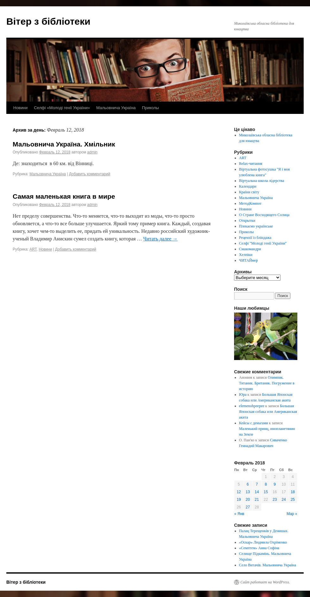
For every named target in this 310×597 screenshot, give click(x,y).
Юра (243, 394)
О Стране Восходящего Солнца (264, 215)
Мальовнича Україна (116, 107)
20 (248, 499)
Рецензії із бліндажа (255, 237)
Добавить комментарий (89, 174)
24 (284, 499)
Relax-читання (251, 163)
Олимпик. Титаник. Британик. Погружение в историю (266, 383)
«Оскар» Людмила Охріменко (263, 542)
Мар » (292, 514)
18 (293, 492)
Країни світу (249, 192)
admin (92, 152)
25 (293, 499)
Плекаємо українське (256, 226)
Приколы (150, 107)
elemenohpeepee (251, 406)
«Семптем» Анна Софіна (259, 548)
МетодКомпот (250, 203)
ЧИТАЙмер (248, 260)
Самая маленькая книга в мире (64, 196)
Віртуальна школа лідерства (261, 180)
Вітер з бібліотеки (48, 21)
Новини (20, 107)
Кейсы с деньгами (253, 423)
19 (239, 499)
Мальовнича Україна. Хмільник (64, 144)
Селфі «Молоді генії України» (62, 107)
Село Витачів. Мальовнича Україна (267, 565)
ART (32, 249)
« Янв (239, 514)
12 (239, 492)
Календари (248, 186)
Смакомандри (250, 249)
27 (248, 507)
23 (275, 499)
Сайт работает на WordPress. (265, 582)
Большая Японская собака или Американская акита (268, 412)
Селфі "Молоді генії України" (263, 243)
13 (248, 492)
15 (266, 492)
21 (257, 499)
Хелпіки (245, 254)
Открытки (247, 220)
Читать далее (160, 238)
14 (257, 492)
